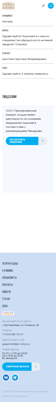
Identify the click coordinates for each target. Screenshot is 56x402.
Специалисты (9, 277)
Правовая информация (15, 396)
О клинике (7, 270)
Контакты (7, 284)
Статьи (6, 298)
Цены (5, 305)
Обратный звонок (23, 367)
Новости (6, 291)
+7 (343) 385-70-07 (12, 334)
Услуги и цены (10, 263)
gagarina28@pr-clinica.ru (16, 344)
